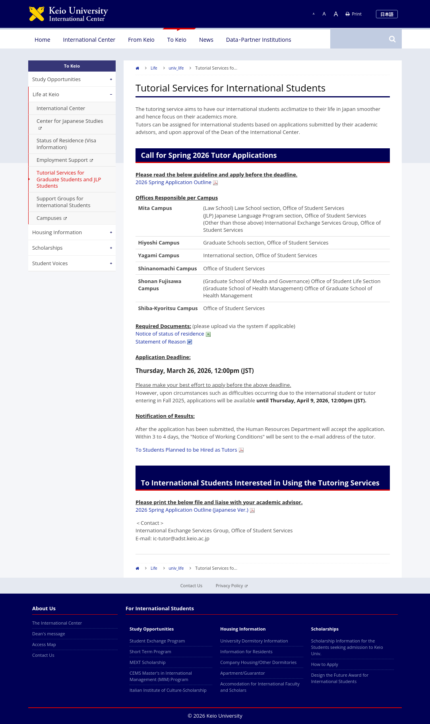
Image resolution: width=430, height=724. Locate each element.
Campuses (52, 217)
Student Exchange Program (157, 641)
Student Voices (50, 263)
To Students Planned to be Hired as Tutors (190, 449)
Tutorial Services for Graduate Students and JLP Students (69, 179)
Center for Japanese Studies (70, 123)
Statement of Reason (164, 341)
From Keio (141, 39)
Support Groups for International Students (63, 202)
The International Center (57, 623)
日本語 (386, 14)
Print (354, 14)
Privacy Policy (232, 585)
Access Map (44, 644)
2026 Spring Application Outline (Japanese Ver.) (195, 509)
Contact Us (191, 585)
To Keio (176, 39)
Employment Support (65, 159)
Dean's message (48, 634)
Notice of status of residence (173, 333)
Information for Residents (246, 651)
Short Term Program (150, 651)
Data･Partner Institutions (258, 39)
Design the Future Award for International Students (340, 678)
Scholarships (47, 247)
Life (154, 68)
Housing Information (57, 232)
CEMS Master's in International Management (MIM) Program (161, 676)
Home (42, 39)
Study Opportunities (56, 79)
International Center (89, 39)
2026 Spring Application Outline (177, 182)
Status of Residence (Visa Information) (66, 144)
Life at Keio (46, 94)
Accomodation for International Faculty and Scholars (259, 687)
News (206, 39)
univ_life (176, 68)
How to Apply (324, 664)
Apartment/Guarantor (242, 673)
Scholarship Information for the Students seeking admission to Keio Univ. (347, 647)
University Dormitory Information (254, 641)
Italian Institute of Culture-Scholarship (168, 690)
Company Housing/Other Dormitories (258, 662)
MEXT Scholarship (148, 662)
